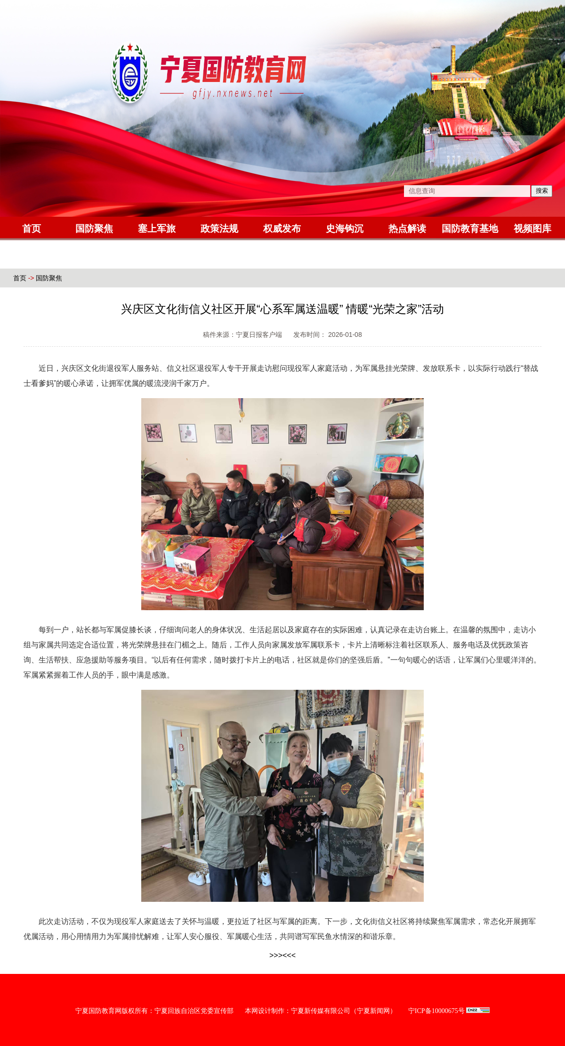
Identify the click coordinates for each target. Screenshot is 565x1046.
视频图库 (532, 228)
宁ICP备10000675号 (436, 1010)
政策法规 (219, 228)
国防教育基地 (470, 228)
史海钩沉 (344, 228)
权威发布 (282, 228)
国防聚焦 (94, 228)
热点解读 (407, 228)
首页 (31, 228)
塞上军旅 (157, 228)
